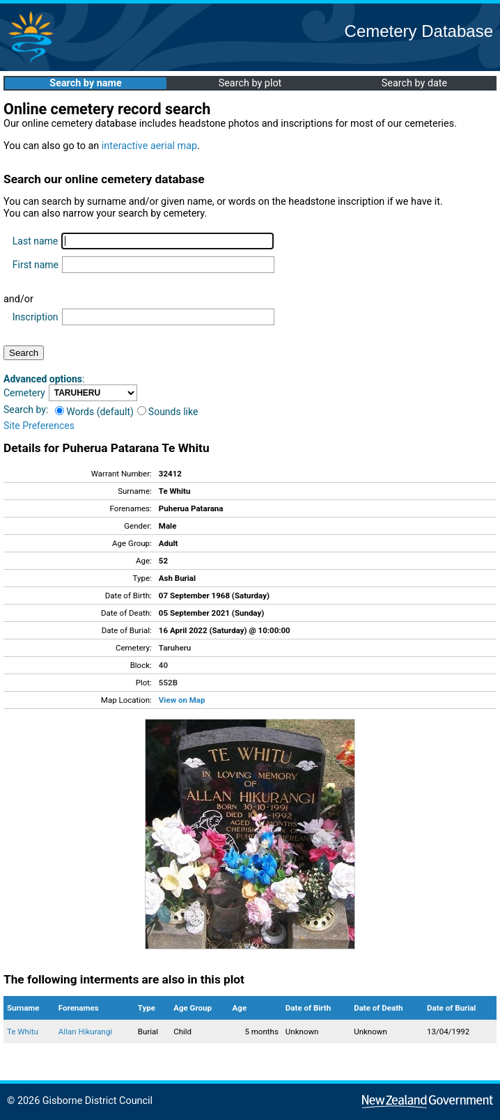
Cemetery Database (419, 31)
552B (168, 682)
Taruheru (175, 648)
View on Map (182, 700)
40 (163, 665)
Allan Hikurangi (85, 1031)
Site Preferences (39, 425)
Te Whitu (22, 1031)
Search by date (414, 83)
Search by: (25, 409)
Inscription (35, 316)
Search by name (85, 83)
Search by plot (250, 83)
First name (35, 264)
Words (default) (94, 411)
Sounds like (167, 411)
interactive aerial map (149, 146)
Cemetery (24, 392)
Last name (35, 241)
